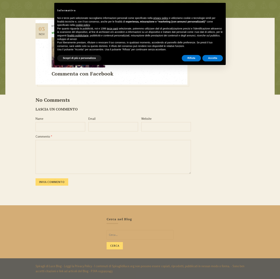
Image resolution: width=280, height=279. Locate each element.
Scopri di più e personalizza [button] (79, 58)
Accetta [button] (212, 58)
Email (92, 118)
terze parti (112, 28)
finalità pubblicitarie (78, 35)
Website (146, 118)
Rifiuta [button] (191, 58)
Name (39, 118)
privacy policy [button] (160, 18)
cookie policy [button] (83, 25)
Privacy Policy (83, 266)
